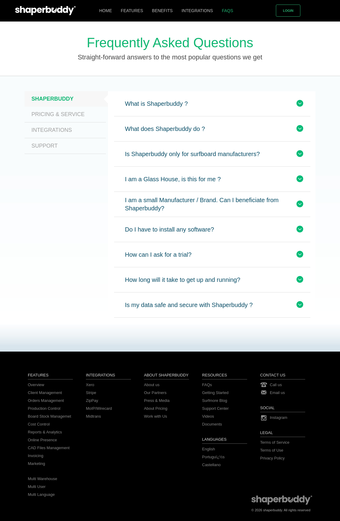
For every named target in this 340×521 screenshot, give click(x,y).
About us (151, 384)
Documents (212, 424)
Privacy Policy (272, 458)
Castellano (211, 465)
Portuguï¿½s (213, 457)
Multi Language (41, 494)
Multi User (37, 486)
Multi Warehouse (42, 478)
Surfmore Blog (214, 400)
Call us (276, 384)
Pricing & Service (58, 114)
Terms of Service (274, 442)
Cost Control (39, 424)
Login (288, 10)
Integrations (197, 10)
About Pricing (155, 408)
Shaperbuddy (52, 99)
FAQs (227, 10)
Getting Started (215, 392)
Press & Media (157, 400)
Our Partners (155, 392)
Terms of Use (271, 450)
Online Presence (42, 440)
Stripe (91, 392)
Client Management (45, 392)
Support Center (215, 408)
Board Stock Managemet (49, 416)
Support (44, 146)
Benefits (162, 10)
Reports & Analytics (45, 432)
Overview (36, 384)
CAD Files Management (49, 448)
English (208, 449)
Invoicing (35, 455)
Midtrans (93, 416)
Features (132, 10)
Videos (208, 416)
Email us (277, 392)
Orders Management (46, 400)
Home (105, 10)
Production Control (44, 408)
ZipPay (92, 400)
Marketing (36, 463)
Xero (90, 384)
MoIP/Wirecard (99, 408)
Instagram (278, 417)
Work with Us (155, 416)
